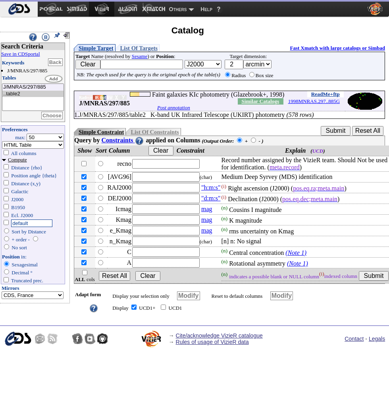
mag (206, 209)
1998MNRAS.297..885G (314, 101)
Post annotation (173, 108)
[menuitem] (19, 9)
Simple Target (96, 48)
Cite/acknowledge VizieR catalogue (219, 335)
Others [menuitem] (178, 9)
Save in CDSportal (20, 54)
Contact (354, 339)
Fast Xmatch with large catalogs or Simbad (337, 48)
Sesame (140, 56)
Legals (377, 339)
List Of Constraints (155, 132)
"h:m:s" (211, 187)
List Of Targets (139, 48)
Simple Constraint (101, 132)
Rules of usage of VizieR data (212, 342)
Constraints (122, 140)
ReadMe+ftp (325, 94)
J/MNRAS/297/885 (33, 87)
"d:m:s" (211, 198)
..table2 (33, 94)
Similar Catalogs (260, 101)
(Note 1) (295, 252)
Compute (17, 160)
